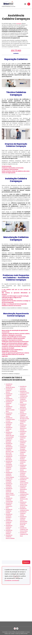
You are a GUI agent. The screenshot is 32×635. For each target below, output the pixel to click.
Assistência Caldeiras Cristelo (9, 511)
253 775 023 (16, 50)
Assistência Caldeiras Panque (23, 442)
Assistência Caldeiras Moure (23, 421)
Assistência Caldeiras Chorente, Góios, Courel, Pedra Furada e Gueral (10, 492)
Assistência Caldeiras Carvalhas (9, 485)
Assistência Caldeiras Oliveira (23, 433)
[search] (11, 562)
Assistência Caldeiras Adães (9, 395)
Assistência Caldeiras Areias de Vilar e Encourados (10, 434)
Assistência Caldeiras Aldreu (9, 403)
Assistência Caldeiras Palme (23, 437)
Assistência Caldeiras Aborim (9, 390)
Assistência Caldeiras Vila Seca (24, 534)
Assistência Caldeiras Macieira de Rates (23, 400)
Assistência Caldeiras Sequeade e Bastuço (23, 488)
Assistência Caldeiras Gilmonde (23, 388)
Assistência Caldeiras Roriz (24, 477)
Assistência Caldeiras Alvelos (9, 414)
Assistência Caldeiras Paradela (23, 447)
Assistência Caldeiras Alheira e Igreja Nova (10, 409)
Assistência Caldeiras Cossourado (9, 499)
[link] (15, 628)
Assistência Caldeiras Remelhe (23, 473)
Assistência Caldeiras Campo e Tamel (9, 468)
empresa (18, 23)
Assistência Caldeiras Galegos (9, 531)
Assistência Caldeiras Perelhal (23, 457)
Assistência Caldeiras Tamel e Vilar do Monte (23, 504)
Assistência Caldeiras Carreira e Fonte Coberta (10, 475)
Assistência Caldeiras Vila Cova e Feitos (24, 529)
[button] (25, 4)
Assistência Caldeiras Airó (10, 399)
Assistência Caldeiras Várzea (23, 513)
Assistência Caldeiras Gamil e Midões (10, 536)
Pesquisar (4, 559)
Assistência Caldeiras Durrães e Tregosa (9, 516)
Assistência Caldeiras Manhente (23, 405)
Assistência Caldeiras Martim (23, 410)
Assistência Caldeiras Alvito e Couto (10, 419)
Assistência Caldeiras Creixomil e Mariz (9, 505)
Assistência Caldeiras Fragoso (9, 527)
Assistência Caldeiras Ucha (24, 509)
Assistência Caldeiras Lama (24, 392)
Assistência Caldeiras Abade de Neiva (10, 385)
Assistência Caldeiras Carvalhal (9, 480)
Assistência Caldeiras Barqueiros (9, 458)
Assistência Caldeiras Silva (24, 493)
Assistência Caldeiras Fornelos (9, 522)
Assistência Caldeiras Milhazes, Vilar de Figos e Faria (24, 416)
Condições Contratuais (12, 580)
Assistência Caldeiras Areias (9, 429)
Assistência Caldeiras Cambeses (9, 462)
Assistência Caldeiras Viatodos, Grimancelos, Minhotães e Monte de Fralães (23, 521)
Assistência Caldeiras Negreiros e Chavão (23, 427)
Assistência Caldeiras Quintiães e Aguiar (23, 467)
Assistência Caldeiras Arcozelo (9, 424)
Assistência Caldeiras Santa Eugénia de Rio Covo (24, 482)
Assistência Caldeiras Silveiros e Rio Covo (24, 498)
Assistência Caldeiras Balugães (9, 440)
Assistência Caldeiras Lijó (24, 395)
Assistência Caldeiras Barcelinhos (9, 445)
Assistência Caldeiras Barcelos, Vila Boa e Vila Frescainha (9, 451)
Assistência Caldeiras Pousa (23, 462)
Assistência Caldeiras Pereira (23, 452)
